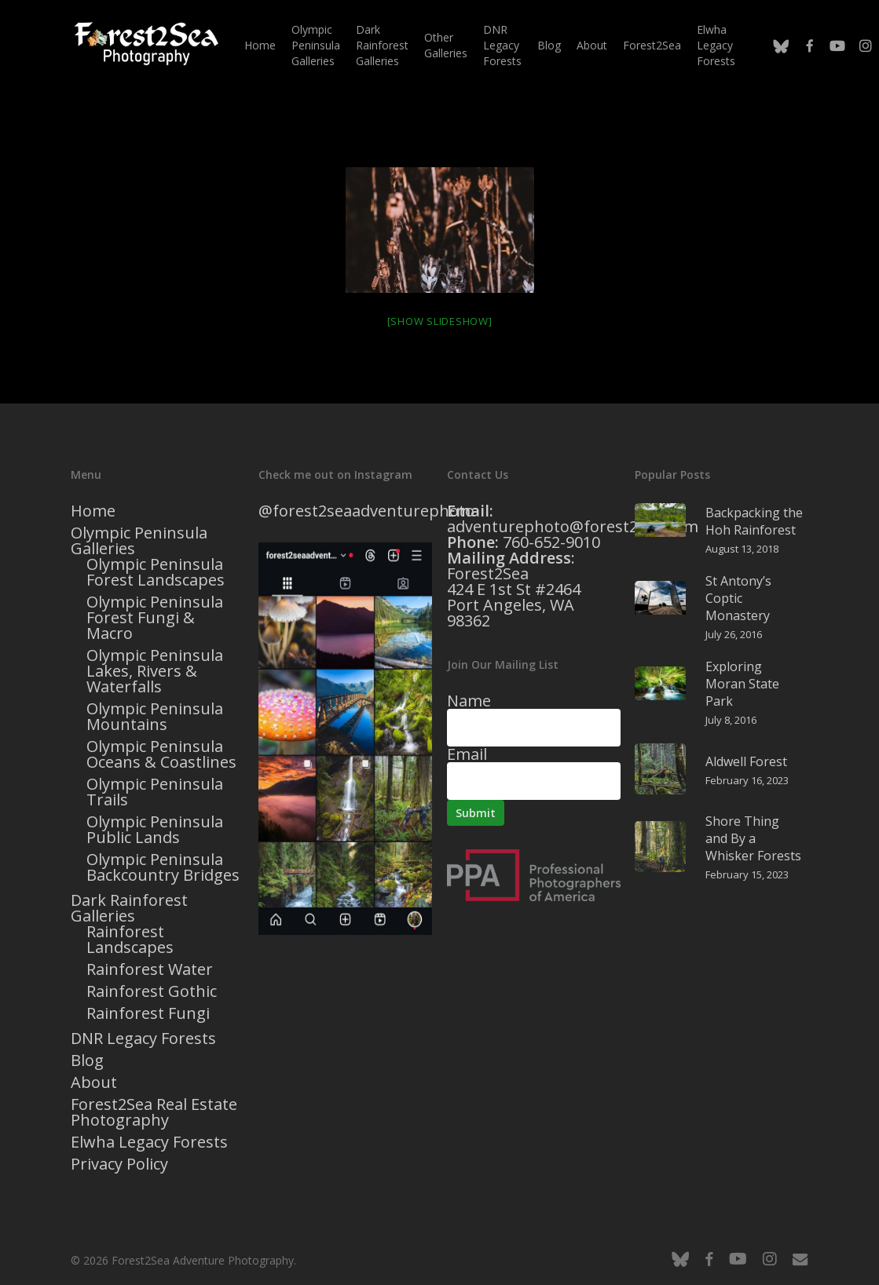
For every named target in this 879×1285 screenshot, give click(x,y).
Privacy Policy (119, 1164)
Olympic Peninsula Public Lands (154, 829)
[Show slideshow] (440, 321)
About (94, 1082)
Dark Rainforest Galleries (129, 908)
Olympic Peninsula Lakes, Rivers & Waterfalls (154, 671)
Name (469, 700)
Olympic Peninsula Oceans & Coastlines (161, 754)
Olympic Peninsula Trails (154, 792)
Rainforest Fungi (148, 1013)
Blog (87, 1060)
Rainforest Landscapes (130, 939)
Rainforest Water (149, 969)
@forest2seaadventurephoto (366, 510)
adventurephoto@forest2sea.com (572, 526)
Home (93, 511)
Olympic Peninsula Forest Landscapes (155, 572)
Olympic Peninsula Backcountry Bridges (163, 867)
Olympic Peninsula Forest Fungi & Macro (154, 617)
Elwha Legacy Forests (149, 1142)
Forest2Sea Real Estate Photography (154, 1112)
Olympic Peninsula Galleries (139, 541)
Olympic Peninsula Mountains (154, 716)
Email (467, 754)
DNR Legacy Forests (143, 1038)
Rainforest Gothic (151, 991)
